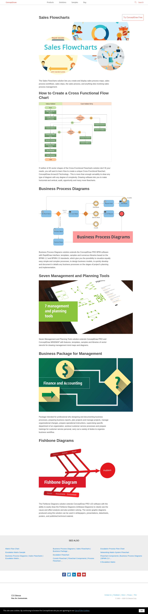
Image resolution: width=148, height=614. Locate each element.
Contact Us (108, 595)
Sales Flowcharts (54, 17)
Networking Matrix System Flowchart (114, 552)
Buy (84, 2)
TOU (135, 595)
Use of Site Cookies (82, 610)
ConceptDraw (11, 2)
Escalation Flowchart (61, 555)
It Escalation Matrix (107, 562)
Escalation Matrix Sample (15, 552)
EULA (123, 595)
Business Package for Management (70, 353)
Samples (75, 2)
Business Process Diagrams (64, 189)
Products (50, 2)
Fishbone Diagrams (56, 440)
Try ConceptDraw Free (132, 17)
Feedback (116, 595)
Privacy (129, 595)
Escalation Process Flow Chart (112, 549)
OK (142, 611)
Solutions (62, 2)
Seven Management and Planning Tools (74, 276)
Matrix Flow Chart (12, 549)
